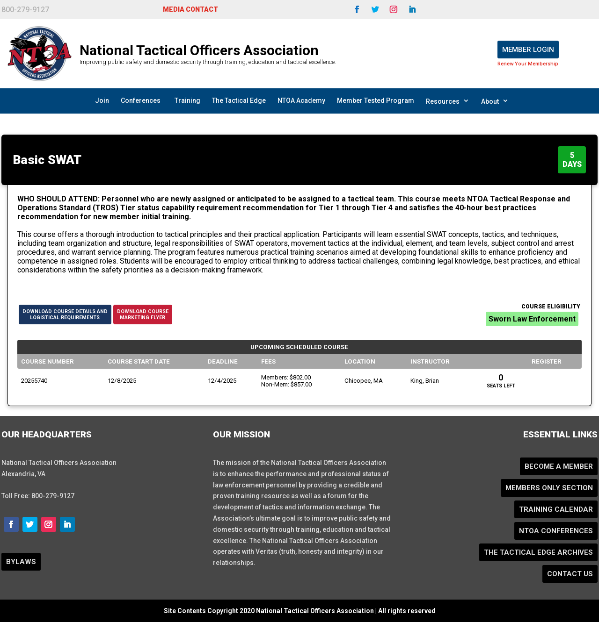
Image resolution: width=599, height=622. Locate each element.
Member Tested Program (375, 100)
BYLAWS (21, 562)
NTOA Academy (301, 100)
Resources (447, 101)
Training (187, 100)
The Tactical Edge (239, 100)
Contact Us (570, 574)
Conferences (141, 100)
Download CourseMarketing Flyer (142, 314)
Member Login (528, 49)
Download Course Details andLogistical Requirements (65, 314)
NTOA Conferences (556, 531)
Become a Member (559, 466)
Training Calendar (556, 509)
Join (102, 100)
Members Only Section (549, 488)
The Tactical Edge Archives (538, 552)
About (495, 101)
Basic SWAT (47, 159)
